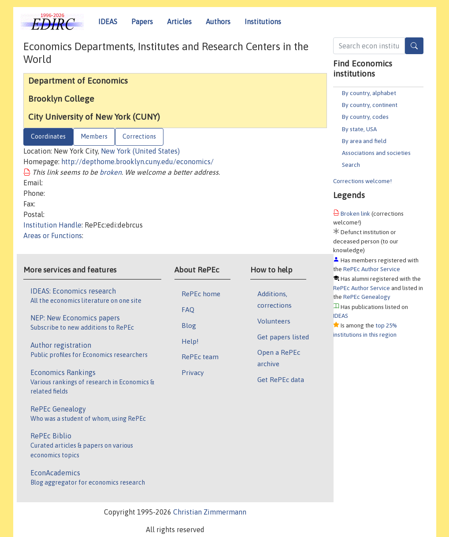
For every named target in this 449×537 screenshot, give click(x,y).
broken (111, 172)
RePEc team (200, 356)
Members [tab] (94, 136)
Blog (189, 325)
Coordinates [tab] (48, 136)
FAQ (188, 309)
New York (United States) (140, 151)
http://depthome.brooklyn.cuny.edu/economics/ (137, 162)
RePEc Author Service (371, 268)
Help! (190, 341)
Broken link (355, 213)
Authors (218, 22)
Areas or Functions (52, 235)
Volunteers (273, 321)
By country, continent (369, 104)
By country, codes (365, 116)
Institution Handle (52, 225)
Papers (142, 22)
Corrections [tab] (139, 136)
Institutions (263, 22)
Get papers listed (283, 337)
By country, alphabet (369, 92)
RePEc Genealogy (366, 296)
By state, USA (359, 128)
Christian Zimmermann (209, 512)
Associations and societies (376, 152)
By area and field (364, 140)
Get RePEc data (280, 379)
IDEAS (107, 22)
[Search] (414, 45)
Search (351, 164)
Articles (179, 22)
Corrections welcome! (362, 180)
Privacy (193, 372)
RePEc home (201, 294)
